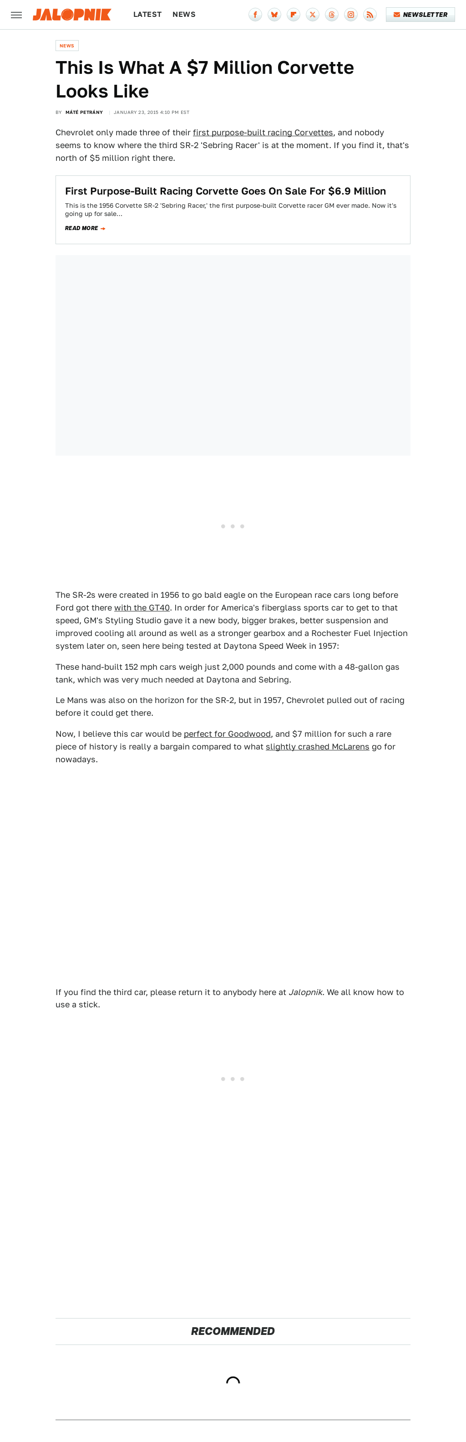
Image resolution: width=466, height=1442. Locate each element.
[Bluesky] (274, 14)
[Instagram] (351, 14)
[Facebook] (255, 14)
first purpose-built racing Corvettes (263, 132)
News (184, 14)
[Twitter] (312, 14)
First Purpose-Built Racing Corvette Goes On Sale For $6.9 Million (225, 191)
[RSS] (370, 14)
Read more (81, 228)
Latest (147, 14)
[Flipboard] (293, 14)
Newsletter (421, 14)
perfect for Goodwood (227, 734)
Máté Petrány (84, 112)
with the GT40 (142, 607)
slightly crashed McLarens (318, 746)
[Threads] (332, 14)
